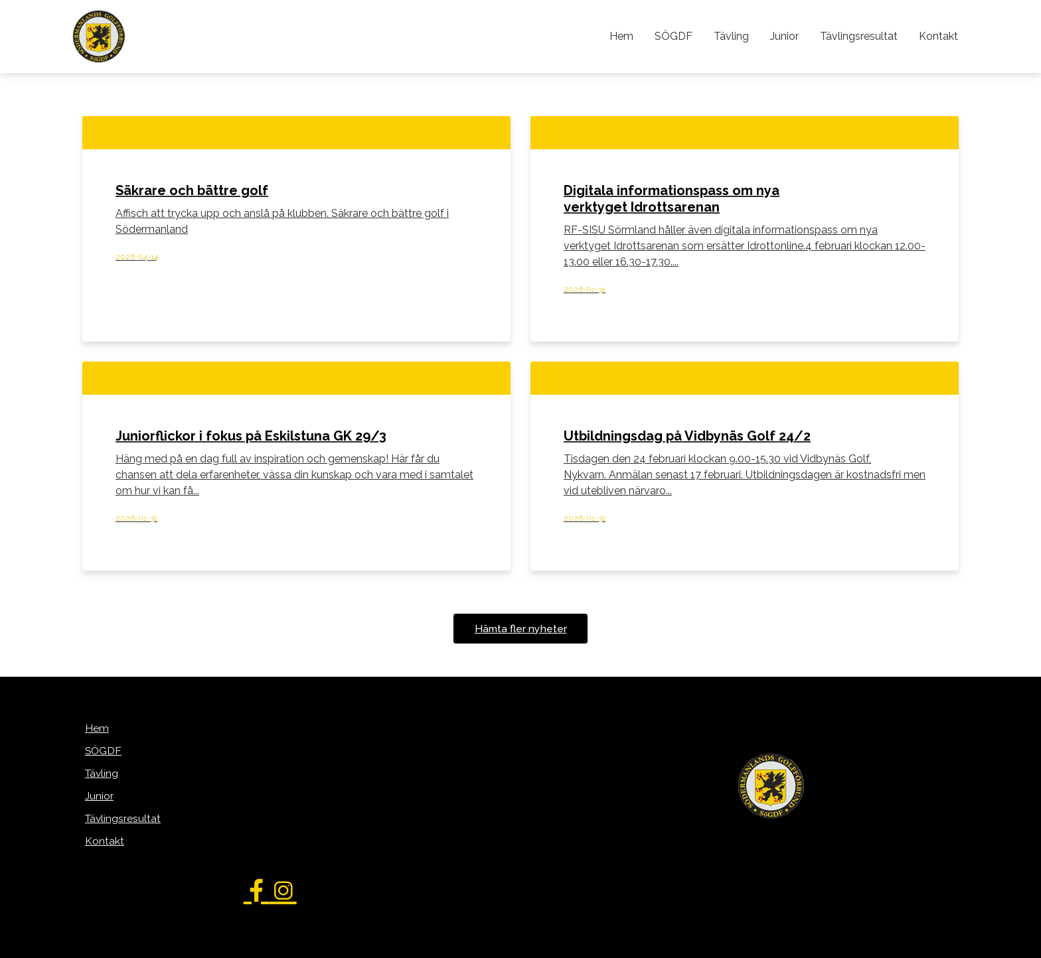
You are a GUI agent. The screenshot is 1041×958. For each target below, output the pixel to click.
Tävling (736, 36)
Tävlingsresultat (861, 36)
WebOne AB (591, 945)
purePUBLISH (498, 945)
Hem (629, 36)
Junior (787, 36)
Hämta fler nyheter (520, 629)
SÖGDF (679, 36)
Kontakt (939, 36)
